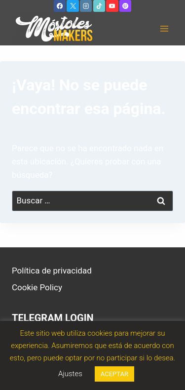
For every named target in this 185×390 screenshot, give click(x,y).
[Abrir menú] (164, 29)
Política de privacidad (52, 270)
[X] (72, 6)
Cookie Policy (37, 287)
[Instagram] (86, 6)
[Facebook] (60, 6)
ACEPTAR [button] (114, 374)
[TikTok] (99, 6)
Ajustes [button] (70, 373)
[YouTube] (112, 6)
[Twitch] (125, 6)
